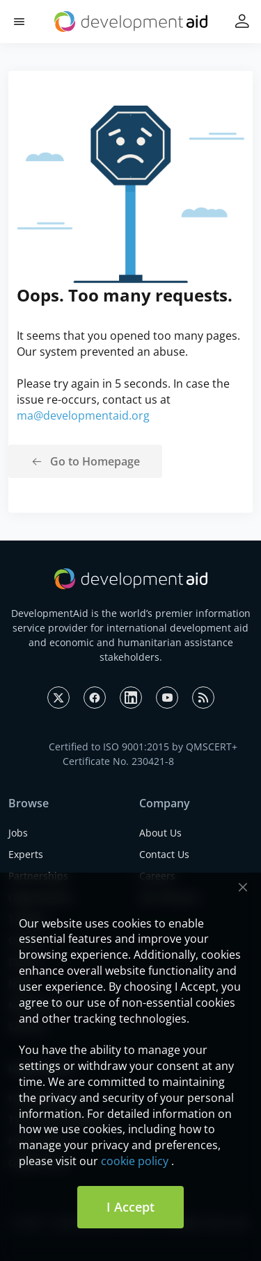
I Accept (130, 1206)
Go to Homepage (95, 461)
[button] (19, 22)
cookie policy (134, 1161)
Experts (25, 854)
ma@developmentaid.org (83, 415)
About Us (160, 832)
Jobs (18, 832)
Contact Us (164, 854)
